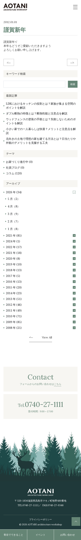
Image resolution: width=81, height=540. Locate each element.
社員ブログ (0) (15, 167)
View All (47, 337)
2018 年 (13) (41, 270)
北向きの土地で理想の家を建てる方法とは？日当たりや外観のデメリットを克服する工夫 (41, 141)
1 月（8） (14, 229)
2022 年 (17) (41, 247)
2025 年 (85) (41, 235)
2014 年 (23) (41, 293)
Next (72, 62)
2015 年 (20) (41, 287)
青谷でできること (13, 534)
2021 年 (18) (41, 253)
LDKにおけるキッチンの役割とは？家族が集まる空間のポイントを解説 (41, 106)
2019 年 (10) (41, 264)
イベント (40, 534)
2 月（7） (14, 221)
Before (8, 62)
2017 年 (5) (41, 276)
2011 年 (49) (41, 310)
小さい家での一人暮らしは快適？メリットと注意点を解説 (41, 131)
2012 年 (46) (41, 305)
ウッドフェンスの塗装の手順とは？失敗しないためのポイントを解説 (41, 121)
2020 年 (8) (41, 258)
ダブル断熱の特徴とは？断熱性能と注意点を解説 (36, 113)
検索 (72, 84)
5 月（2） (14, 199)
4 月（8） (14, 206)
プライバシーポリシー (40, 519)
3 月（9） (14, 214)
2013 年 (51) (41, 299)
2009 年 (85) (41, 322)
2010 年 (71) (41, 316)
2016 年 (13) (41, 282)
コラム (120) (14, 173)
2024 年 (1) (41, 241)
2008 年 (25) (41, 328)
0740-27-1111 (31, 505)
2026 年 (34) (41, 192)
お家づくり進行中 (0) (19, 162)
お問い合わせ (67, 534)
